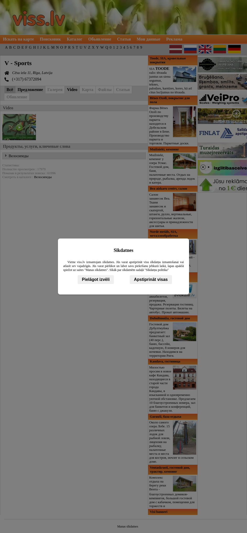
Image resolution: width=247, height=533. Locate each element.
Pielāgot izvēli (96, 279)
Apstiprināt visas (151, 279)
